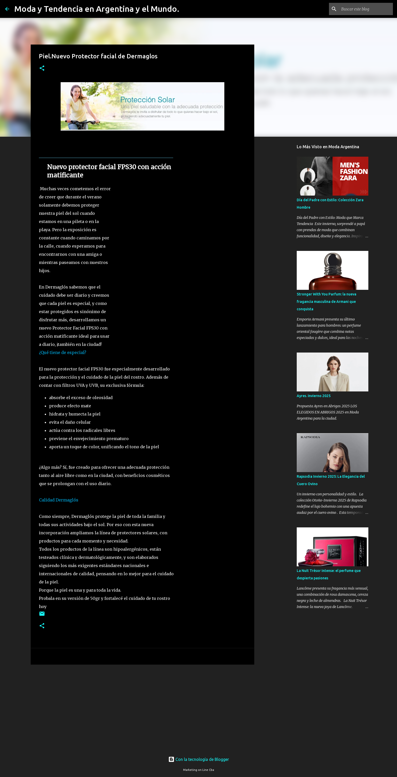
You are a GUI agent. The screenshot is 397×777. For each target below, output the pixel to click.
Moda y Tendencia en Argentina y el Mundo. (96, 8)
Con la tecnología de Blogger (198, 759)
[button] (42, 68)
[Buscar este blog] (366, 9)
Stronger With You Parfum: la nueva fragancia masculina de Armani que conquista (326, 301)
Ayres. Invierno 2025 (313, 396)
